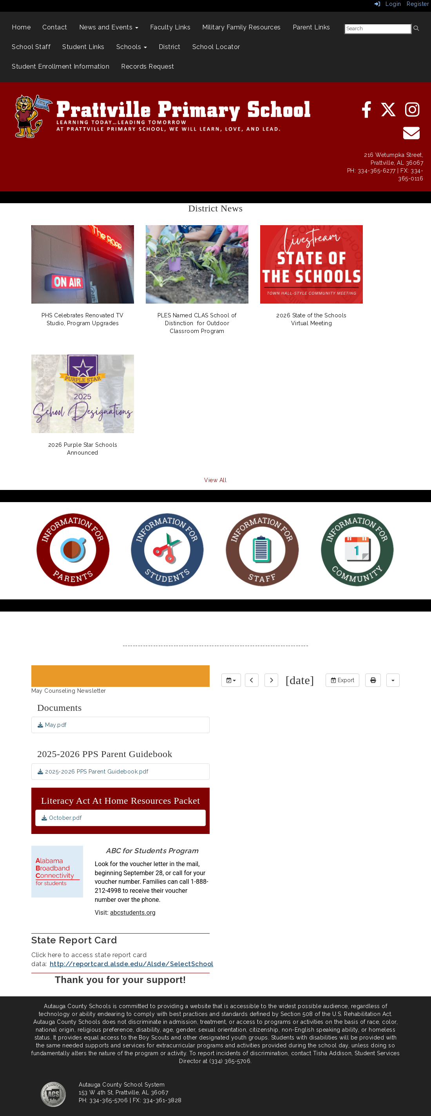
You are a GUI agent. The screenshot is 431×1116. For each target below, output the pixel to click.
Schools (131, 47)
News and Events (108, 27)
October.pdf (62, 818)
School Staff (31, 47)
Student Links (83, 47)
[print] (373, 680)
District (170, 47)
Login (388, 4)
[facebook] (367, 114)
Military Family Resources (241, 27)
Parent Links (311, 27)
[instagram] (413, 114)
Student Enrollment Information (60, 66)
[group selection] (231, 680)
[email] (412, 137)
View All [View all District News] (215, 480)
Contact (54, 27)
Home (21, 27)
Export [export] (342, 680)
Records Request (147, 66)
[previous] (252, 680)
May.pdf (52, 725)
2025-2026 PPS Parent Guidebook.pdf (93, 771)
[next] (271, 680)
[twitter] (389, 114)
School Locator (216, 47)
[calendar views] (393, 680)
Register (418, 4)
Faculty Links (170, 27)
